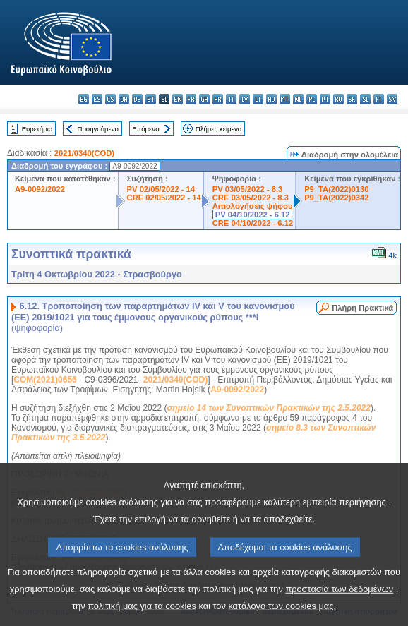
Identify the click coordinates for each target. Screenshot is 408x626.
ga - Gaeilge (204, 99)
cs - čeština (110, 99)
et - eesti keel (150, 99)
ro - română (338, 99)
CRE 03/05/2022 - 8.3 (250, 197)
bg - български (83, 99)
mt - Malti (285, 99)
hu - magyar (271, 99)
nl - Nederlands (298, 99)
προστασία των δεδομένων (339, 612)
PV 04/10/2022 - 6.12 (252, 214)
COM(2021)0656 (44, 380)
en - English (177, 99)
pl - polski (311, 99)
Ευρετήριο (37, 129)
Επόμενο (145, 129)
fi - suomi (378, 99)
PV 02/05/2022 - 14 (161, 189)
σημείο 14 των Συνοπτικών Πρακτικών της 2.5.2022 (269, 408)
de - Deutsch (137, 99)
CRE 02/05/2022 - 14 (164, 197)
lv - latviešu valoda (244, 99)
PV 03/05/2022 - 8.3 (247, 189)
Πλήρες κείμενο (218, 129)
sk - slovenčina (352, 99)
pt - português (325, 99)
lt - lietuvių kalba (258, 99)
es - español (97, 99)
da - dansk (124, 99)
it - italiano (231, 99)
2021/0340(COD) (84, 153)
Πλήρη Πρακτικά (362, 307)
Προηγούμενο (97, 129)
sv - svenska (392, 99)
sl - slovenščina (365, 99)
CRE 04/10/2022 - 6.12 (252, 223)
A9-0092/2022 (40, 189)
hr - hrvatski (217, 99)
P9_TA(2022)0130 (336, 189)
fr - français (191, 99)
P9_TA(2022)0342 (336, 197)
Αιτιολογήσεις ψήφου (252, 206)
